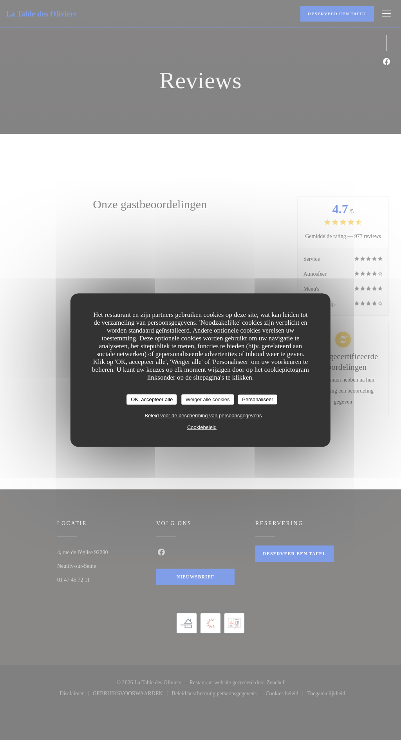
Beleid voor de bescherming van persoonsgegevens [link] (203, 415)
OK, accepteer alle (152, 399)
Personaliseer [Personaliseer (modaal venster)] (257, 399)
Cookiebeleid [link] (202, 427)
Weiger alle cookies (207, 399)
